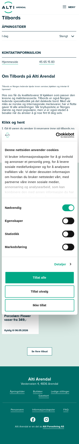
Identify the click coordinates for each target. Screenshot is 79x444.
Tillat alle (39, 277)
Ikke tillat (39, 305)
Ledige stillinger (60, 391)
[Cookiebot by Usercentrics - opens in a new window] (56, 135)
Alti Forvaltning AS (53, 426)
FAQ (65, 410)
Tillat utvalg (39, 291)
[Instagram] (46, 421)
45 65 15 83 (47, 62)
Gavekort (44, 396)
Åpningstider (17, 391)
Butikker (38, 391)
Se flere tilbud (40, 351)
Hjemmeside (10, 62)
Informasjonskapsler (43, 410)
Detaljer (60, 264)
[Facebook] (32, 421)
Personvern (17, 410)
